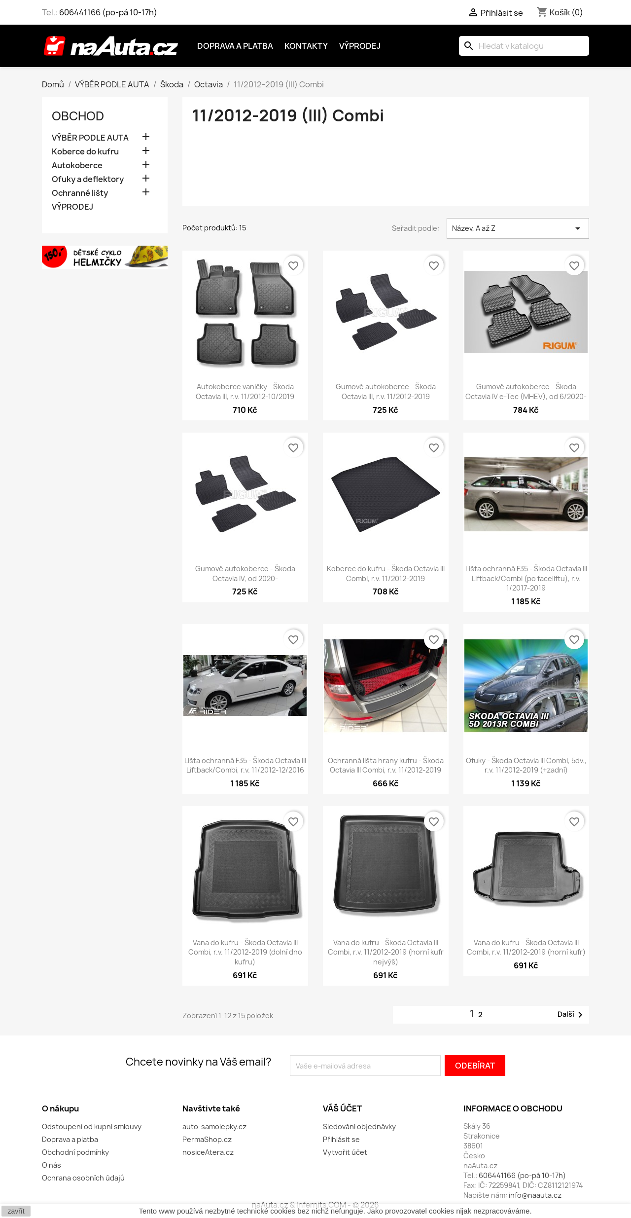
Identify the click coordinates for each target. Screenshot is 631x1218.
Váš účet (342, 1108)
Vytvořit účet (345, 1152)
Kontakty (306, 45)
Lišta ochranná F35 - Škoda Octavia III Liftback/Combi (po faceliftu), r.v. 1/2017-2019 (526, 578)
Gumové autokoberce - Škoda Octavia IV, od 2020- (245, 573)
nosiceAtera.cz (208, 1152)
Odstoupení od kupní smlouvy (91, 1126)
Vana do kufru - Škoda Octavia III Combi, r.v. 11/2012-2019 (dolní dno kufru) (245, 952)
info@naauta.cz (535, 1195)
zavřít (15, 1211)
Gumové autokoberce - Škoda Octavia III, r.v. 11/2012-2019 (386, 391)
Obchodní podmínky (75, 1152)
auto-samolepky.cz (214, 1126)
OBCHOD (78, 116)
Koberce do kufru (85, 152)
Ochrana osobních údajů (83, 1177)
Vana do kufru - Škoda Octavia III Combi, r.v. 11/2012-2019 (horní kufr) (526, 947)
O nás (51, 1165)
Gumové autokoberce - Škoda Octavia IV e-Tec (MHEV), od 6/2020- (526, 391)
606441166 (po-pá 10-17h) (108, 12)
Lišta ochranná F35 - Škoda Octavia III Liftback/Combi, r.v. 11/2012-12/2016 (245, 765)
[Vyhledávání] (524, 46)
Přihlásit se (341, 1139)
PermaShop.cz (207, 1139)
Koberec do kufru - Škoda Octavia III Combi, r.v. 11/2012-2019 (386, 573)
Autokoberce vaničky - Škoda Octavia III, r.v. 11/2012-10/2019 (245, 391)
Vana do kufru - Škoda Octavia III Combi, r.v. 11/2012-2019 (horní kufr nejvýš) (386, 952)
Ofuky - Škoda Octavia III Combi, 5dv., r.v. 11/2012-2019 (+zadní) (526, 765)
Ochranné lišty (80, 193)
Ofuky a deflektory (88, 179)
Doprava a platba (235, 45)
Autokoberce (77, 165)
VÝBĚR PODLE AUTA (90, 138)
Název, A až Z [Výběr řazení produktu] (518, 228)
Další (572, 1015)
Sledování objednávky (359, 1126)
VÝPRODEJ (72, 207)
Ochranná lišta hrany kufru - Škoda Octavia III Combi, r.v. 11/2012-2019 (386, 765)
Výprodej (360, 45)
